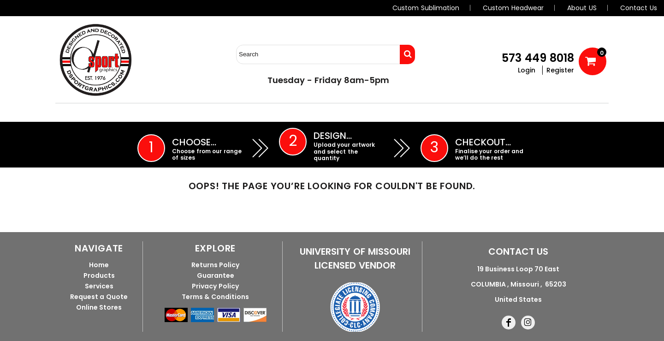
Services (99, 286)
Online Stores (99, 307)
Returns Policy (215, 264)
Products (99, 275)
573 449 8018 (538, 58)
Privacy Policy (215, 286)
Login (526, 70)
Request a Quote (99, 296)
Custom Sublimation (425, 7)
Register (560, 70)
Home (99, 264)
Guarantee (215, 275)
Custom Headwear (513, 7)
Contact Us (638, 7)
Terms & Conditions (215, 296)
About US (582, 7)
